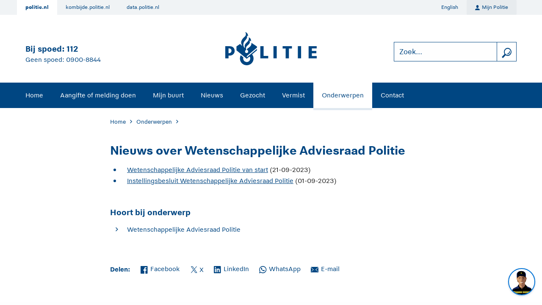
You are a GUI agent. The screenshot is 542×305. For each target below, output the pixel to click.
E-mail (325, 268)
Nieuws (212, 95)
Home (34, 95)
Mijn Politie (491, 8)
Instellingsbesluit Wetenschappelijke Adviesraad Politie (210, 181)
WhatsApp (280, 268)
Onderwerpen (343, 95)
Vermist (293, 95)
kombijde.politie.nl (88, 7)
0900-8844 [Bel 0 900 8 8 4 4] (83, 59)
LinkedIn (231, 268)
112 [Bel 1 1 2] (72, 49)
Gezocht (252, 95)
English (449, 7)
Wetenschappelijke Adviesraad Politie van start (197, 170)
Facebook (160, 268)
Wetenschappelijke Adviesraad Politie (184, 229)
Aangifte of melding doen (98, 95)
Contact (392, 95)
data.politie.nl (143, 7)
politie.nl (37, 7)
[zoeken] (506, 51)
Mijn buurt (168, 95)
